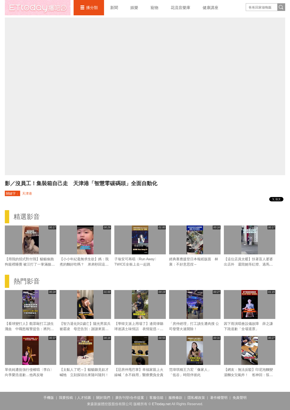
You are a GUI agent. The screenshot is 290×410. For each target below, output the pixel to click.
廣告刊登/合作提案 (129, 397)
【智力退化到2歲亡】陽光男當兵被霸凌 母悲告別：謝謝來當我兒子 (85, 329)
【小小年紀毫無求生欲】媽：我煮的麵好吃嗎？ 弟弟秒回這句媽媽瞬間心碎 (84, 264)
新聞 (114, 7)
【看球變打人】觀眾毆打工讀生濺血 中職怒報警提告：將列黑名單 (29, 329)
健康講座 (210, 7)
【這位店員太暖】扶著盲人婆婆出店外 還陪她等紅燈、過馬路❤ (248, 264)
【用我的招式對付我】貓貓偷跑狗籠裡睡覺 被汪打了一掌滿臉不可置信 (30, 264)
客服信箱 (156, 397)
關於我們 (103, 397)
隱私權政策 (196, 397)
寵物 (154, 7)
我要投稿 (66, 397)
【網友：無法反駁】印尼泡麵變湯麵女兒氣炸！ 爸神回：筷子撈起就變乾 (248, 375)
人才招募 (84, 397)
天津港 (27, 193)
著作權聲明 (219, 397)
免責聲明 (240, 397)
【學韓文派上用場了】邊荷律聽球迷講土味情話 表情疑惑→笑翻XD (138, 329)
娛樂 (134, 7)
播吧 (38, 7)
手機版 (48, 397)
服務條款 (175, 397)
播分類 (92, 7)
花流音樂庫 (180, 7)
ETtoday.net (161, 404)
